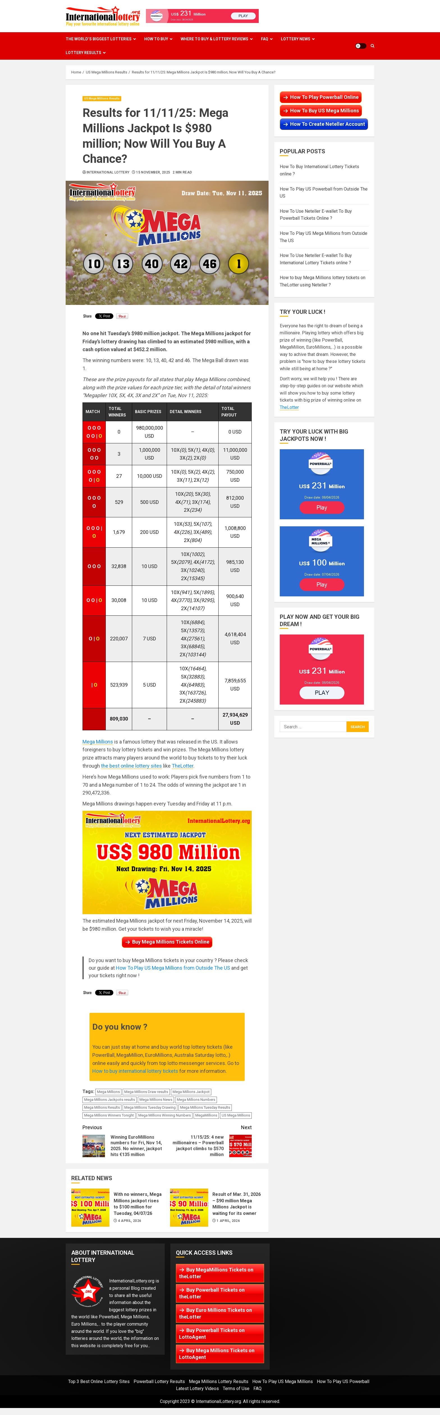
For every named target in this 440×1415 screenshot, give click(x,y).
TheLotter (182, 766)
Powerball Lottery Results (159, 1381)
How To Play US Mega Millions (282, 1381)
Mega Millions (97, 742)
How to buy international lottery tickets (135, 1071)
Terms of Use (236, 1388)
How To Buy (156, 39)
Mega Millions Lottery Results (218, 1381)
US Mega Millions (236, 1115)
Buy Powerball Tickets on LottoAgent (212, 1333)
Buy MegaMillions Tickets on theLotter (216, 1273)
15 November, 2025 (153, 172)
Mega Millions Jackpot (191, 1092)
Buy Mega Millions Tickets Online (170, 942)
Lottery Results (83, 52)
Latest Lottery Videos (197, 1388)
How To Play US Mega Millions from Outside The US (173, 968)
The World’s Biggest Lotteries (99, 39)
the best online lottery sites (131, 766)
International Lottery (108, 172)
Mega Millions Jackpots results (109, 1099)
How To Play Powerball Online (324, 97)
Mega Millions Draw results (146, 1092)
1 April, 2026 (228, 1221)
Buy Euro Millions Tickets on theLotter (215, 1313)
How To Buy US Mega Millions (324, 111)
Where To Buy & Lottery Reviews (214, 39)
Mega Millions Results (102, 1107)
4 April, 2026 (129, 1221)
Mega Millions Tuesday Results (205, 1107)
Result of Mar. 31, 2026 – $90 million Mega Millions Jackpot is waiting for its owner (189, 1208)
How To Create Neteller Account (327, 124)
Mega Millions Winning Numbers (164, 1115)
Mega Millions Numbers (196, 1099)
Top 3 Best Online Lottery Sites (99, 1381)
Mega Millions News (155, 1099)
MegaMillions (206, 1115)
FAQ (264, 39)
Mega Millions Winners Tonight (109, 1115)
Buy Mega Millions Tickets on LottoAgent (217, 1353)
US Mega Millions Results (102, 98)
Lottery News (295, 39)
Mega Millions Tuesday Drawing (150, 1107)
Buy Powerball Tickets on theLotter (212, 1293)
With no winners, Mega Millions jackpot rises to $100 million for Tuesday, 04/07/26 (90, 1208)
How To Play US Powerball (343, 1381)
